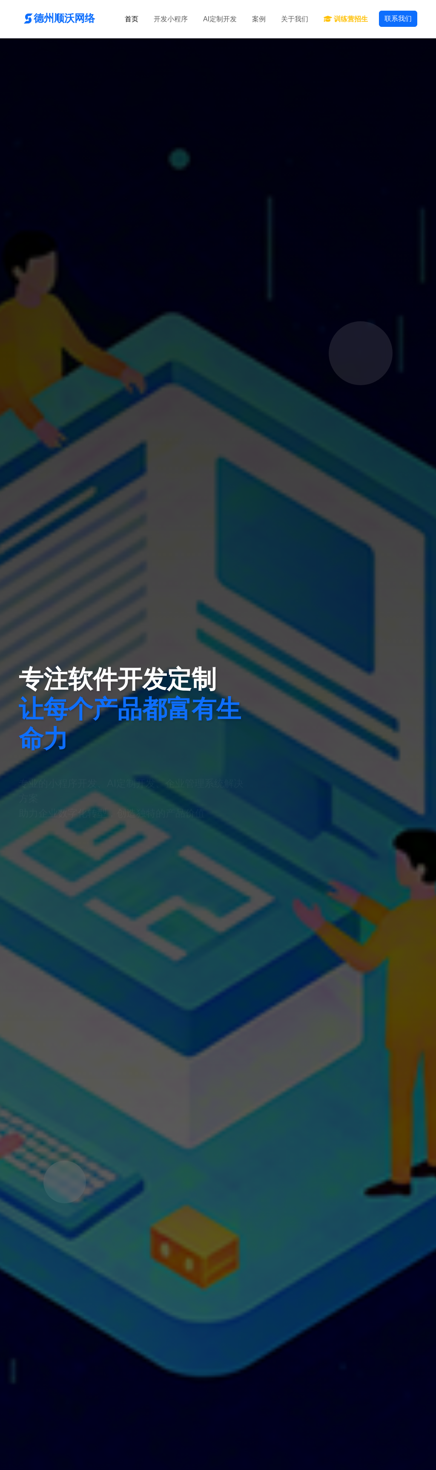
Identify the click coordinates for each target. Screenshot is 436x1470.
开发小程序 (171, 19)
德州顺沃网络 (57, 18)
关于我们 (294, 19)
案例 (259, 19)
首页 (131, 19)
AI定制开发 (220, 19)
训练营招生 (346, 19)
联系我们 (398, 18)
